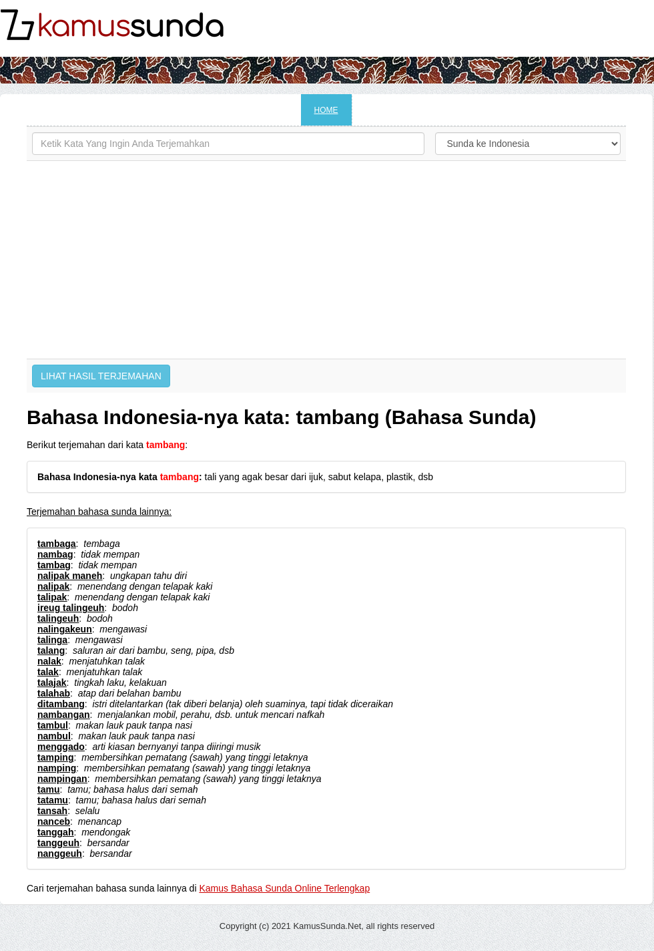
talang (51, 650)
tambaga (56, 543)
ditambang (61, 704)
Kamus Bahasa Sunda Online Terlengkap (284, 888)
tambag (54, 565)
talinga (52, 639)
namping (56, 768)
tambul (52, 725)
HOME (326, 110)
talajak (52, 682)
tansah (52, 810)
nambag (55, 554)
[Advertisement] (326, 259)
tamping (55, 757)
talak (48, 672)
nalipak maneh (69, 575)
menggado (61, 746)
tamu (48, 789)
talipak (52, 597)
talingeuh (58, 618)
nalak (49, 661)
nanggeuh (59, 853)
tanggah (55, 832)
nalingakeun (64, 629)
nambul (54, 736)
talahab (53, 693)
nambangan (63, 714)
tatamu (52, 800)
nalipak (53, 586)
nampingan (62, 778)
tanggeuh (58, 842)
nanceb (53, 821)
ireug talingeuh (70, 607)
